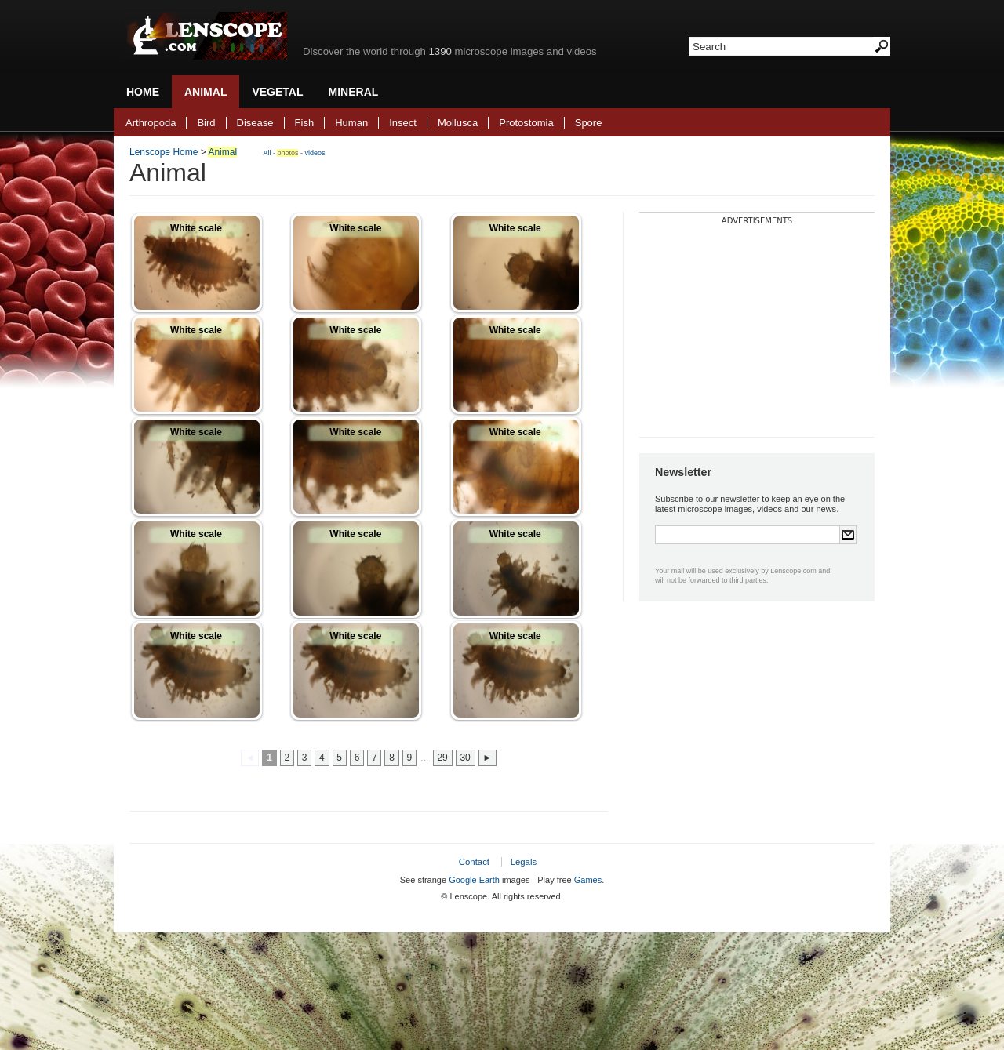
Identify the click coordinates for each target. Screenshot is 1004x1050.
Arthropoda (151, 123)
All (267, 153)
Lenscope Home (163, 152)
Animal (205, 91)
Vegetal (277, 91)
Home (142, 91)
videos (314, 153)
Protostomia (526, 123)
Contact (474, 862)
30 (465, 758)
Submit (848, 534)
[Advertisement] (757, 323)
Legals (524, 862)
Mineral (354, 91)
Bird (206, 123)
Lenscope (206, 36)
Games (588, 880)
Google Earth (474, 880)
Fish (305, 123)
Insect (403, 123)
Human (351, 123)
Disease (255, 123)
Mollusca (458, 123)
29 (442, 758)
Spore (588, 123)
